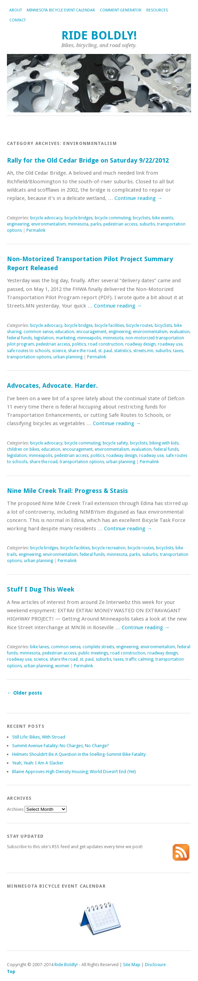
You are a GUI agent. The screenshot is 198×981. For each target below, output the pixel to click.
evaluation (180, 331)
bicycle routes (139, 325)
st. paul (105, 350)
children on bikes (23, 449)
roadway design (140, 344)
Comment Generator (120, 10)
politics (79, 344)
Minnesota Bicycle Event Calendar (61, 10)
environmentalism (48, 224)
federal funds (19, 338)
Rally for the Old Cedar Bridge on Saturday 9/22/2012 (88, 160)
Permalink (35, 230)
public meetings (93, 653)
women (62, 665)
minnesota (78, 224)
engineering (18, 224)
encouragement (91, 331)
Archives (15, 809)
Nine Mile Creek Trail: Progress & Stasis (67, 490)
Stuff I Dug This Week (40, 589)
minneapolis (89, 338)
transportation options (29, 357)
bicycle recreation (109, 547)
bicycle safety (115, 443)
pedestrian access (120, 224)
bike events (162, 218)
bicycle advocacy (46, 218)
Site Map (131, 964)
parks (96, 224)
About (15, 10)
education (64, 331)
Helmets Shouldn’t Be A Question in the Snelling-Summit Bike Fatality (79, 754)
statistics (122, 350)
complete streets (98, 646)
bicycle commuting (113, 218)
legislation (44, 338)
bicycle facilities (109, 325)
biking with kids (164, 443)
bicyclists (141, 218)
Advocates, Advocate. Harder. (52, 385)
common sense (38, 331)
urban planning (68, 357)
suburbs (147, 224)
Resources (157, 10)
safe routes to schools (28, 350)
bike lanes (39, 646)
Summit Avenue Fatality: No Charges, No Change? (60, 745)
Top (11, 971)
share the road (82, 350)
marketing (65, 338)
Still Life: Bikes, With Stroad (38, 737)
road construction (105, 344)
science (59, 350)
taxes (178, 350)
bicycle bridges (78, 218)
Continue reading (138, 198)
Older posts (24, 693)
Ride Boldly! (99, 35)
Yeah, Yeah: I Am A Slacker (37, 762)
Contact (17, 20)
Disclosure (155, 964)
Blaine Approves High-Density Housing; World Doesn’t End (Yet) (74, 771)
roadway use (170, 344)
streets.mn (143, 350)
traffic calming (139, 659)
